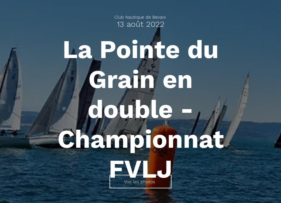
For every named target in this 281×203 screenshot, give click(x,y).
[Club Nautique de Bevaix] (140, 17)
